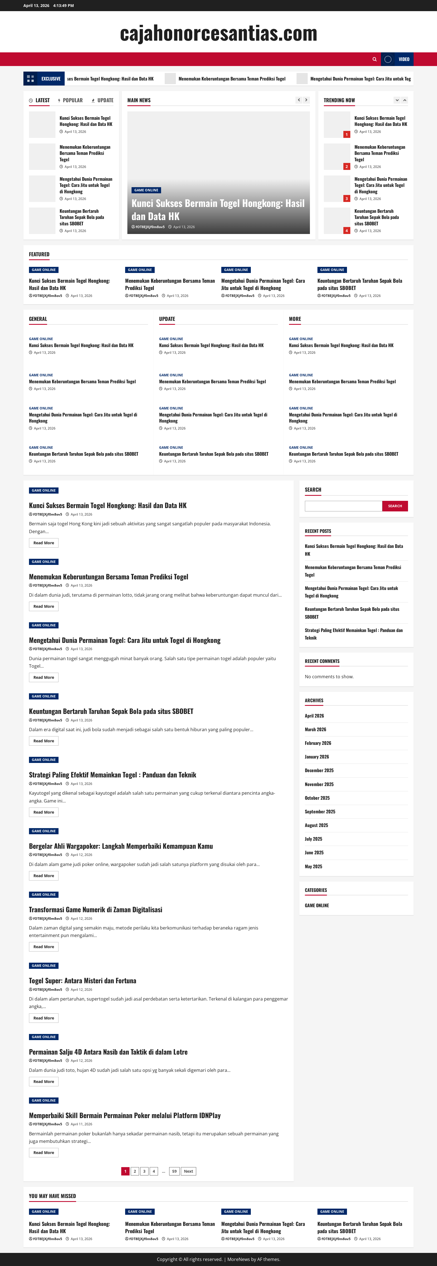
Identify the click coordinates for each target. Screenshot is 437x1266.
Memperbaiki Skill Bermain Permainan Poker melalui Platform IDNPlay (125, 1115)
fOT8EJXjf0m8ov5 (150, 227)
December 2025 (319, 770)
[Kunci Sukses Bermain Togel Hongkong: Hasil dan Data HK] (218, 172)
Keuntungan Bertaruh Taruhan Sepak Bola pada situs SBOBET (42, 221)
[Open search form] (375, 59)
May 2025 (313, 866)
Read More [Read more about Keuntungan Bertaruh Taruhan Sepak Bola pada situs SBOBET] (46, 742)
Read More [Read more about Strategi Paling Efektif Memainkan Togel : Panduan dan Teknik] (46, 813)
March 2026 (315, 729)
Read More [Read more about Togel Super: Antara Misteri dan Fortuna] (46, 1019)
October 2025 (317, 797)
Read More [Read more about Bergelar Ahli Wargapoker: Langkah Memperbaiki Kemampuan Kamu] (46, 876)
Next (188, 1171)
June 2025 (314, 852)
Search (313, 489)
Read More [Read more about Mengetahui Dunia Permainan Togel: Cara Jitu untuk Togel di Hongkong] (46, 678)
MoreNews (238, 1259)
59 (174, 1171)
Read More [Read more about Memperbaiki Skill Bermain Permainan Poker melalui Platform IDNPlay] (46, 1153)
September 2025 (320, 811)
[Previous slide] (298, 100)
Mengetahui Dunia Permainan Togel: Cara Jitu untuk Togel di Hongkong (42, 188)
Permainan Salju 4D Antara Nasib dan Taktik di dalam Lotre (108, 1052)
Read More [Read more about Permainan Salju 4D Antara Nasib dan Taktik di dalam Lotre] (46, 1082)
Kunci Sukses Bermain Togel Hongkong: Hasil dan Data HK (114, 78)
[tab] (39, 101)
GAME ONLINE (146, 190)
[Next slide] (306, 100)
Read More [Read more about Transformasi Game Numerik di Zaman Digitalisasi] (46, 948)
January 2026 (317, 756)
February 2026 (318, 743)
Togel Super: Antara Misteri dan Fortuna (82, 980)
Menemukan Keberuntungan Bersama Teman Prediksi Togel (244, 78)
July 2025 (313, 838)
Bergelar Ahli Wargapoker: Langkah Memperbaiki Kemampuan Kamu (121, 846)
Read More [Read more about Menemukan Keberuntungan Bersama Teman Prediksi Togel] (46, 607)
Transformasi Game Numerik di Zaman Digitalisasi (95, 909)
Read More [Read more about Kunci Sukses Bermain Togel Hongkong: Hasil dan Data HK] (46, 544)
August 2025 (316, 825)
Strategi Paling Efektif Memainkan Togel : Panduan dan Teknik (112, 774)
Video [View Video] (395, 59)
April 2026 (314, 715)
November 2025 (319, 784)
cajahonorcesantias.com (218, 32)
